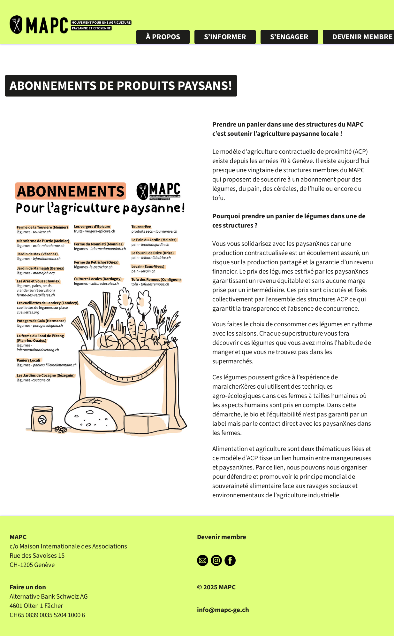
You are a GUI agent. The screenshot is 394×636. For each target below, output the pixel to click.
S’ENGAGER (289, 56)
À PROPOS (163, 56)
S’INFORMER (225, 56)
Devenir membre (221, 537)
